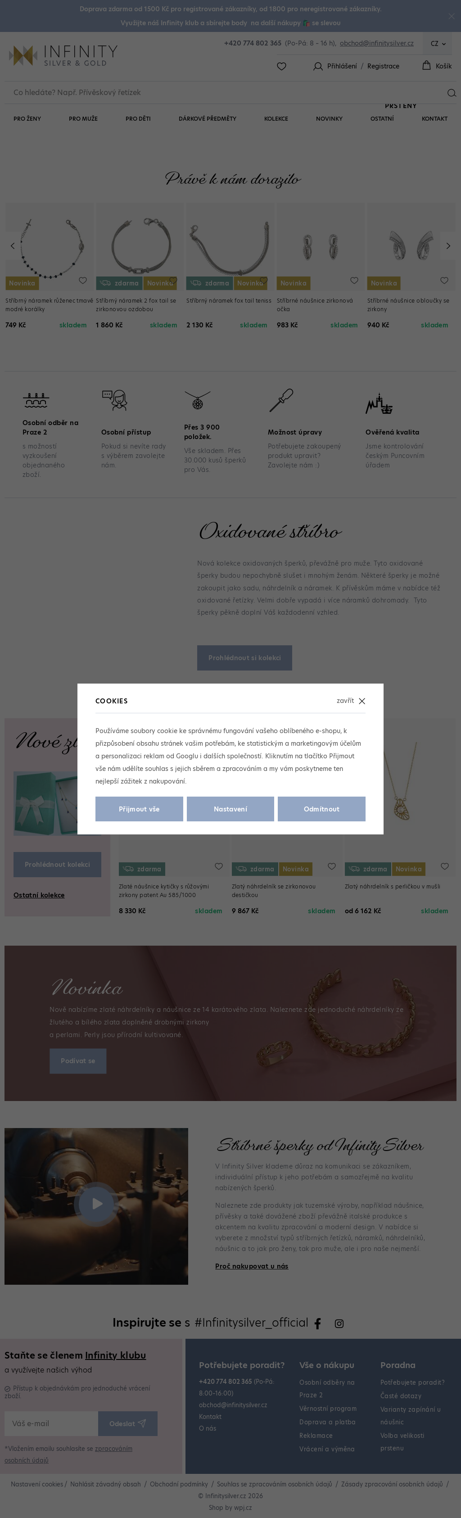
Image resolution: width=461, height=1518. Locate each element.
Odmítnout (322, 809)
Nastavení (230, 809)
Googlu (187, 756)
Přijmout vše (139, 809)
